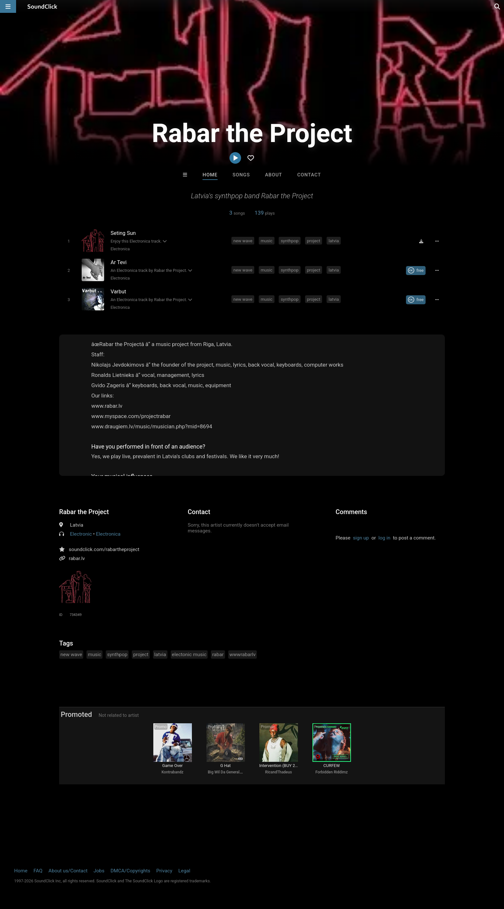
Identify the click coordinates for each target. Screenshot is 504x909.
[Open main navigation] (8, 6)
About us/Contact (68, 871)
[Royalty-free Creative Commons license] (416, 270)
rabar (218, 654)
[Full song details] (436, 241)
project (313, 240)
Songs (241, 175)
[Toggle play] (69, 241)
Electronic (81, 534)
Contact (309, 175)
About (273, 175)
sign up (361, 538)
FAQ (37, 871)
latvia (333, 240)
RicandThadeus (278, 772)
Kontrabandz (172, 772)
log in (384, 538)
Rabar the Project (84, 512)
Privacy (164, 871)
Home (210, 175)
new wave (242, 240)
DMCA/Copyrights (130, 871)
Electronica (120, 249)
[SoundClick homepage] (42, 6)
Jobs (99, 871)
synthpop (290, 240)
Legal (184, 871)
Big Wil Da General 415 (227, 772)
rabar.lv (77, 558)
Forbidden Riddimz (331, 772)
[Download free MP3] (421, 241)
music (267, 240)
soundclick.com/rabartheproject (104, 549)
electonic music (189, 654)
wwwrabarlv (243, 654)
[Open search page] (497, 6)
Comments (351, 512)
